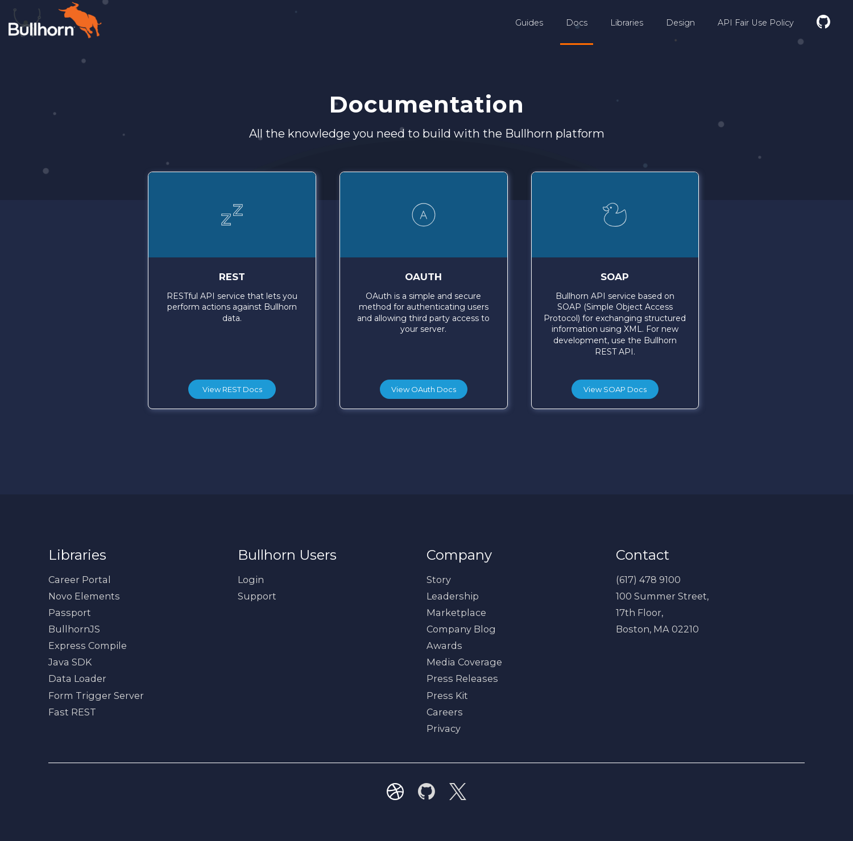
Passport (69, 612)
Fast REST (72, 712)
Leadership (452, 596)
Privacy (443, 728)
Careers (444, 712)
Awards (444, 645)
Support (257, 596)
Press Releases (462, 678)
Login (251, 579)
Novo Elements (84, 596)
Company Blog (461, 629)
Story (438, 579)
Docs (576, 23)
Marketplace (456, 612)
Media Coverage (464, 662)
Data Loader (77, 678)
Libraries (626, 23)
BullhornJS (74, 629)
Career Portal (79, 579)
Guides (529, 23)
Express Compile (87, 645)
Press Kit (447, 695)
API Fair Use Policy (756, 23)
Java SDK (70, 662)
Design (680, 23)
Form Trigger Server (96, 695)
